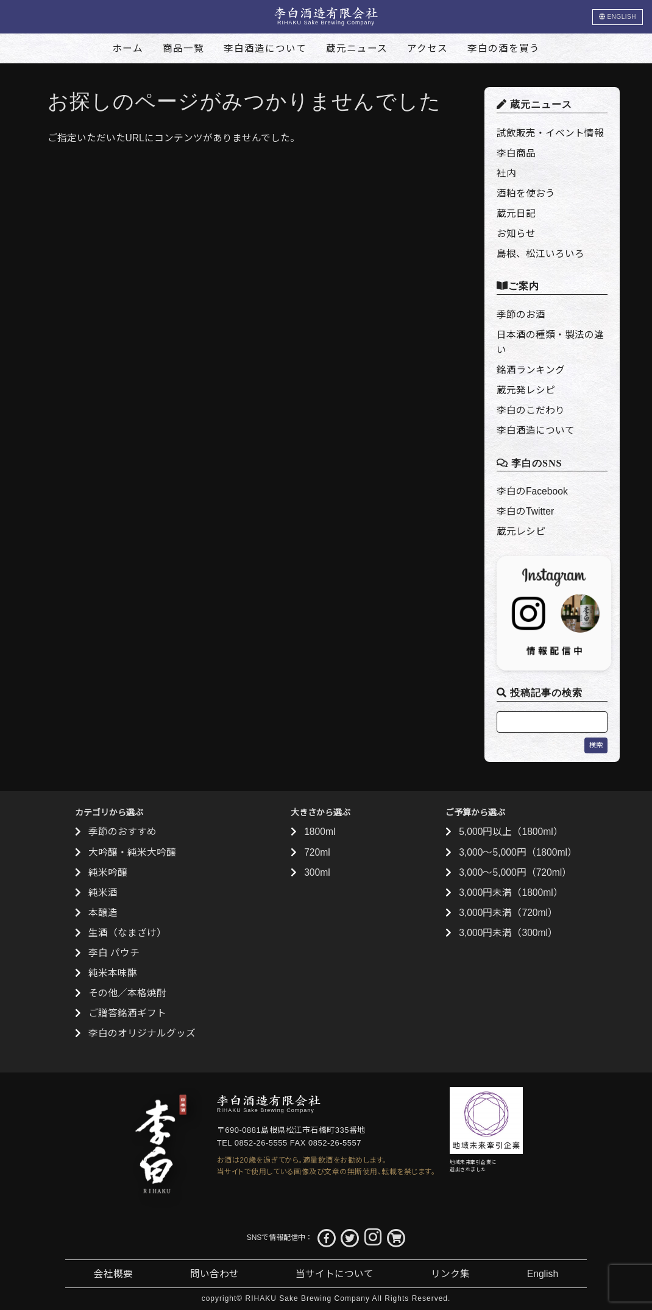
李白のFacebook (532, 491)
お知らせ (516, 233)
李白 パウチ (114, 953)
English (542, 1274)
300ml (317, 872)
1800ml (319, 831)
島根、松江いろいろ (540, 253)
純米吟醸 (107, 872)
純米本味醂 (112, 973)
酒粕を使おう (526, 193)
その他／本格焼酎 (127, 993)
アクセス (427, 48)
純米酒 (103, 892)
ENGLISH (617, 16)
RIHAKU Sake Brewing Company (308, 1298)
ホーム (127, 48)
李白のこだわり (531, 410)
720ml (317, 852)
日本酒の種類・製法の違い (550, 342)
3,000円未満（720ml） (508, 912)
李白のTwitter (525, 511)
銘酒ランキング (531, 370)
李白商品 (516, 153)
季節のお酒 (521, 314)
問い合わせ (214, 1274)
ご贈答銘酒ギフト (127, 1013)
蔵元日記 (516, 213)
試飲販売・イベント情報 (550, 133)
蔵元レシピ (521, 531)
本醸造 (103, 912)
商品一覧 (183, 48)
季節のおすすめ (122, 831)
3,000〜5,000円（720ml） (515, 872)
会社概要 (113, 1274)
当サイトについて (335, 1274)
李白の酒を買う (503, 48)
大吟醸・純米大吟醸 (132, 852)
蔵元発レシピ (526, 390)
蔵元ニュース (357, 48)
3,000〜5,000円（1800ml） (518, 852)
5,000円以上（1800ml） (511, 831)
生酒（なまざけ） (127, 933)
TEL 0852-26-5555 (252, 1142)
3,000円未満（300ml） (508, 933)
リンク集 (450, 1274)
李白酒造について (265, 48)
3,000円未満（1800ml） (511, 892)
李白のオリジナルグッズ (142, 1033)
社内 (506, 173)
